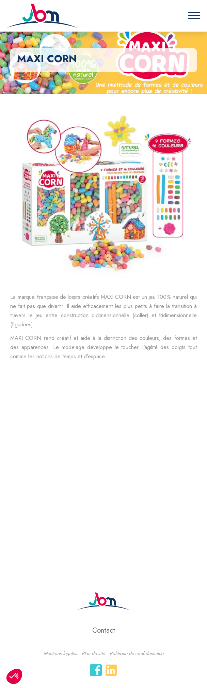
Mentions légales (60, 653)
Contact (103, 630)
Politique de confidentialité (136, 653)
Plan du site (93, 653)
